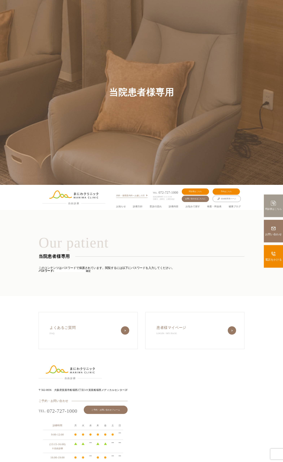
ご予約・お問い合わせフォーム (105, 410)
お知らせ (121, 206)
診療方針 (138, 206)
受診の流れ (156, 206)
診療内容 (173, 206)
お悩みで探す (193, 206)
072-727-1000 (165, 193)
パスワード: (62, 270)
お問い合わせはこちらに (195, 199)
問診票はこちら (195, 191)
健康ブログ (235, 206)
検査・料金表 (214, 206)
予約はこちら (226, 191)
